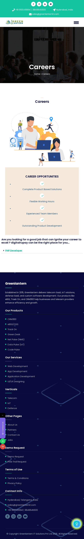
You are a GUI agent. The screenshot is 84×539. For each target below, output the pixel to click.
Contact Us (14, 434)
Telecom (12, 398)
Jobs (10, 439)
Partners (12, 429)
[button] (42, 251)
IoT (9, 403)
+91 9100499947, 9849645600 (29, 9)
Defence (12, 408)
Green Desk (14, 334)
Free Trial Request (17, 461)
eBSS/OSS (13, 324)
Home (37, 74)
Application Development (21, 376)
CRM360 (12, 319)
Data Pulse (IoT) (16, 344)
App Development (17, 371)
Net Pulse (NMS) (16, 339)
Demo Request (16, 456)
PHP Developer (13, 250)
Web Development (18, 366)
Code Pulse (14, 349)
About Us (12, 424)
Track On (12, 329)
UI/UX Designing (16, 381)
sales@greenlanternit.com (44, 14)
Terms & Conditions (18, 478)
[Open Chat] (76, 523)
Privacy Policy (15, 483)
